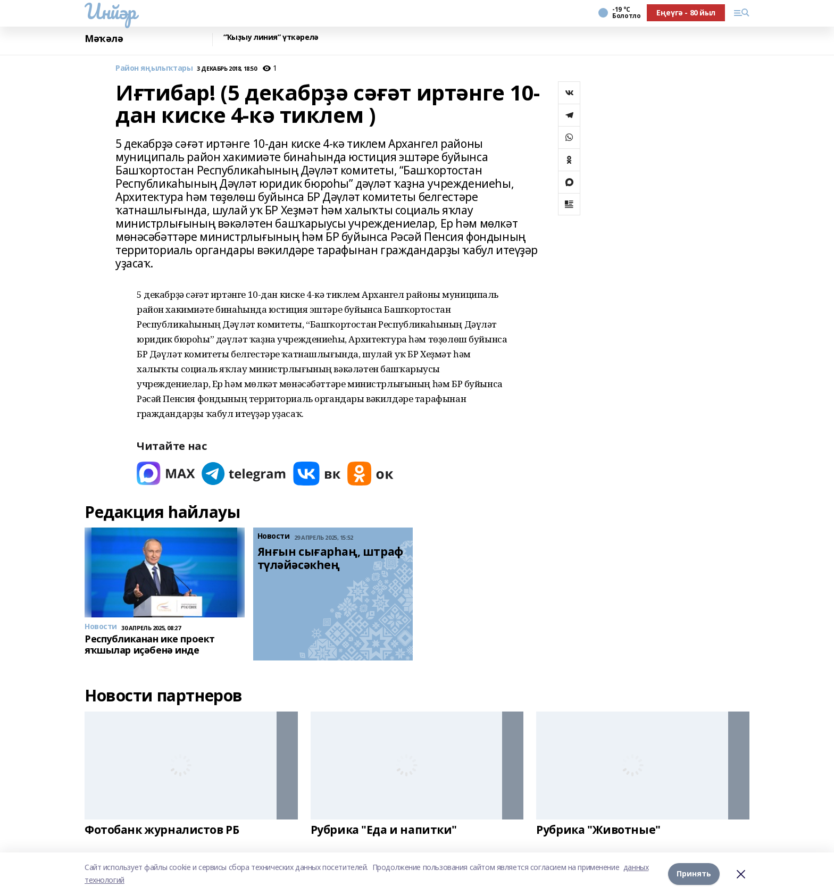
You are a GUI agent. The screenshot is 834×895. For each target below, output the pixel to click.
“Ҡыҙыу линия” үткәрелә (271, 37)
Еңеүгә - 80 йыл (685, 12)
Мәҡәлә (104, 38)
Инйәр (110, 11)
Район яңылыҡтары (154, 68)
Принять (694, 873)
